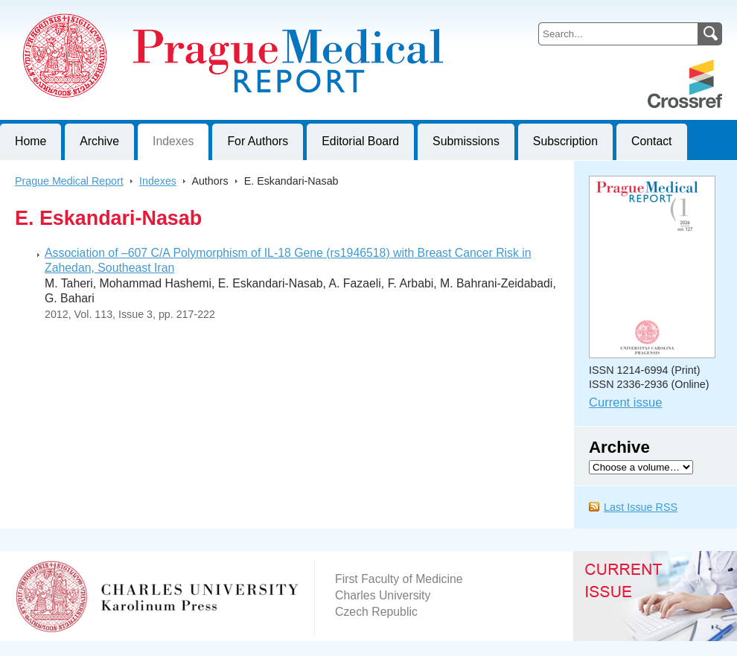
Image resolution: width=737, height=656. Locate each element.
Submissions (466, 141)
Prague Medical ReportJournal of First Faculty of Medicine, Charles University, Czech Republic (183, 12)
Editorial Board (360, 141)
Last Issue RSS (640, 507)
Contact (651, 141)
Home (30, 141)
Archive (99, 141)
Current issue (625, 402)
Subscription (565, 141)
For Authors (257, 141)
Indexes (173, 141)
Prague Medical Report (69, 181)
